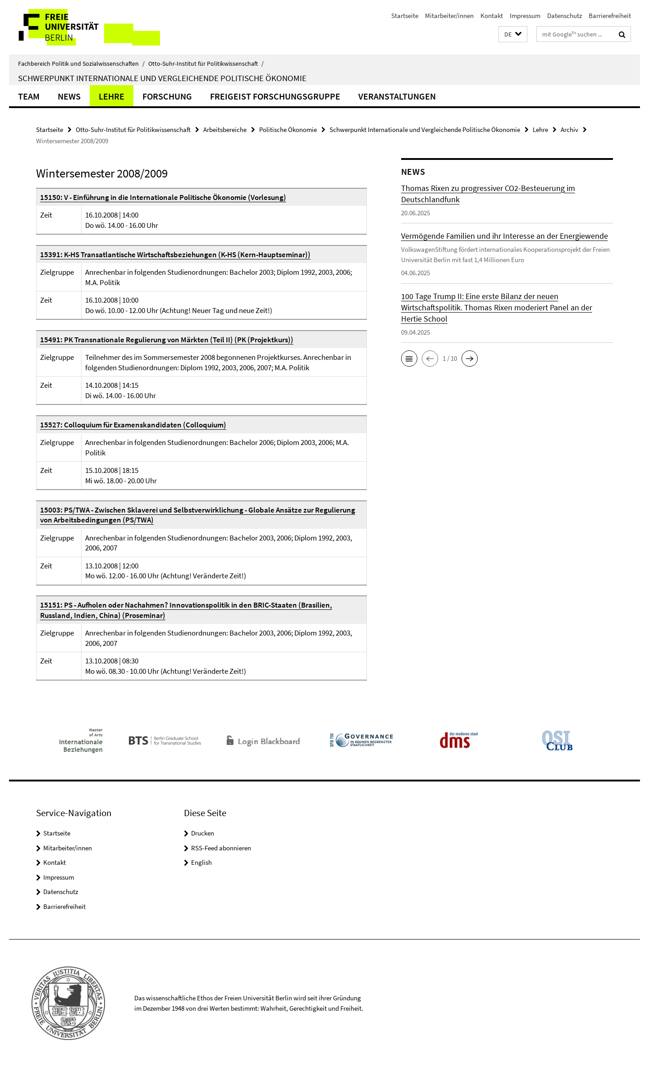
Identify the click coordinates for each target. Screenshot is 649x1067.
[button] (512, 34)
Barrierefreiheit (610, 15)
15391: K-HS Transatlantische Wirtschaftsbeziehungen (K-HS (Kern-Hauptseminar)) (175, 254)
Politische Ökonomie (288, 129)
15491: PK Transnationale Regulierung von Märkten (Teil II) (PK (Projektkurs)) (166, 340)
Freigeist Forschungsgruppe (275, 96)
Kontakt (491, 15)
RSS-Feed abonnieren (221, 848)
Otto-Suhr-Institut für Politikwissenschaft (206, 63)
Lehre (111, 96)
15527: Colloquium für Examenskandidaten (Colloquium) (133, 425)
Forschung (167, 96)
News (69, 96)
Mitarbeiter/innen (449, 15)
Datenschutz (564, 15)
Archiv (569, 129)
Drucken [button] (202, 833)
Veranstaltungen (397, 96)
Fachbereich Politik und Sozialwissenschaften (81, 63)
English (201, 862)
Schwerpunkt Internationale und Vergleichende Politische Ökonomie (162, 78)
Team (29, 96)
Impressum (525, 15)
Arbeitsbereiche (225, 129)
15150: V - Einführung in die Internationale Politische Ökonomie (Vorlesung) (163, 197)
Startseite (404, 15)
